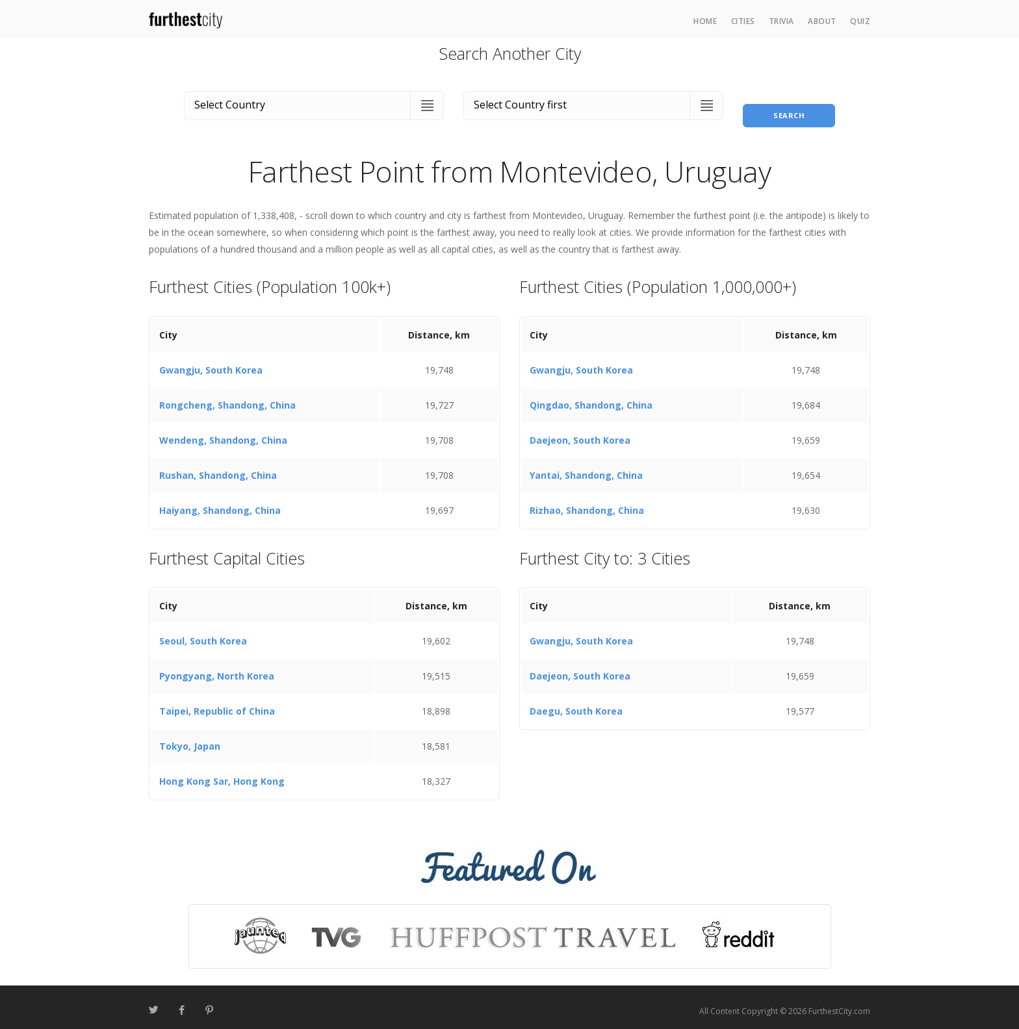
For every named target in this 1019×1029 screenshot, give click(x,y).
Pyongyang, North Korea (216, 669)
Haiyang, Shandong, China (220, 502)
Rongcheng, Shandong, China (227, 397)
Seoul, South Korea (203, 634)
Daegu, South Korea (576, 704)
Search (789, 102)
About (822, 21)
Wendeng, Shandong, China (223, 432)
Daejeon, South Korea (580, 432)
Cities (743, 21)
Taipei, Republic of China (217, 704)
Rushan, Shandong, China (218, 467)
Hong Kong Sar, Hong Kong (222, 774)
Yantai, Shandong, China (586, 467)
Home (705, 21)
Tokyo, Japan (189, 739)
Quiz (860, 21)
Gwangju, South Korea (211, 362)
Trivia (781, 21)
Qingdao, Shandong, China (591, 397)
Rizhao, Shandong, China (587, 502)
